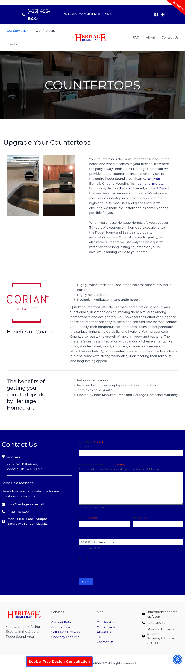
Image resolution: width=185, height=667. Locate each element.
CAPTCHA (85, 558)
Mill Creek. (160, 188)
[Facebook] (156, 14)
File (81, 535)
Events (11, 44)
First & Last (85, 446)
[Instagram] (162, 14)
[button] (27, 31)
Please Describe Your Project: (102, 464)
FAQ (137, 37)
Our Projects (44, 31)
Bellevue (153, 179)
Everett (157, 184)
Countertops (60, 625)
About (151, 37)
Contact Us (170, 37)
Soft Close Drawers (65, 630)
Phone (88, 517)
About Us (104, 630)
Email (141, 517)
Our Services (17, 31)
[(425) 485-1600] (39, 13)
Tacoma (125, 188)
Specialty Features (65, 635)
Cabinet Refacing (64, 620)
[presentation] (105, 567)
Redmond (143, 184)
